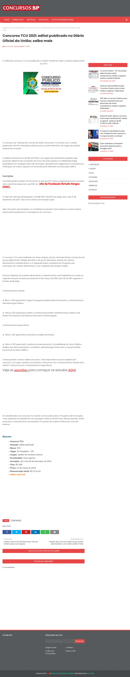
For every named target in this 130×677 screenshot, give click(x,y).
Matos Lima (8, 46)
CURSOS (92, 169)
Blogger (90, 673)
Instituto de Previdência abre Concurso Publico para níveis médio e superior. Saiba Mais (112, 88)
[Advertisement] (44, 121)
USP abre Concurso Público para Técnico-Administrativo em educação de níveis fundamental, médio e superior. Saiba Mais (113, 103)
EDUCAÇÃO (93, 181)
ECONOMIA (93, 177)
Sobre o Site (71, 651)
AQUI (72, 370)
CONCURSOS (20, 28)
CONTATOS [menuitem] (43, 19)
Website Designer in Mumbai (63, 673)
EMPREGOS (93, 185)
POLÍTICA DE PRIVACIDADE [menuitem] (62, 19)
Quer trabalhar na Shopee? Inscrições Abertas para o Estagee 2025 (111, 146)
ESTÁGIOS (93, 190)
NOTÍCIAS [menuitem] (31, 19)
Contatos (69, 647)
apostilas (21, 370)
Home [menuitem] (6, 19)
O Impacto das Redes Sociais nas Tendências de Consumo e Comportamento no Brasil (113, 133)
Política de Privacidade (50, 652)
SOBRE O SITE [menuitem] (17, 19)
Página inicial (8, 28)
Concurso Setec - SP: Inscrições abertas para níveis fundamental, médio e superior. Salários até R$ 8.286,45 (113, 75)
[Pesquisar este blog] (60, 641)
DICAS (91, 173)
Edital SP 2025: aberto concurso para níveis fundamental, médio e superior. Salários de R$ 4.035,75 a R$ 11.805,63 (113, 120)
